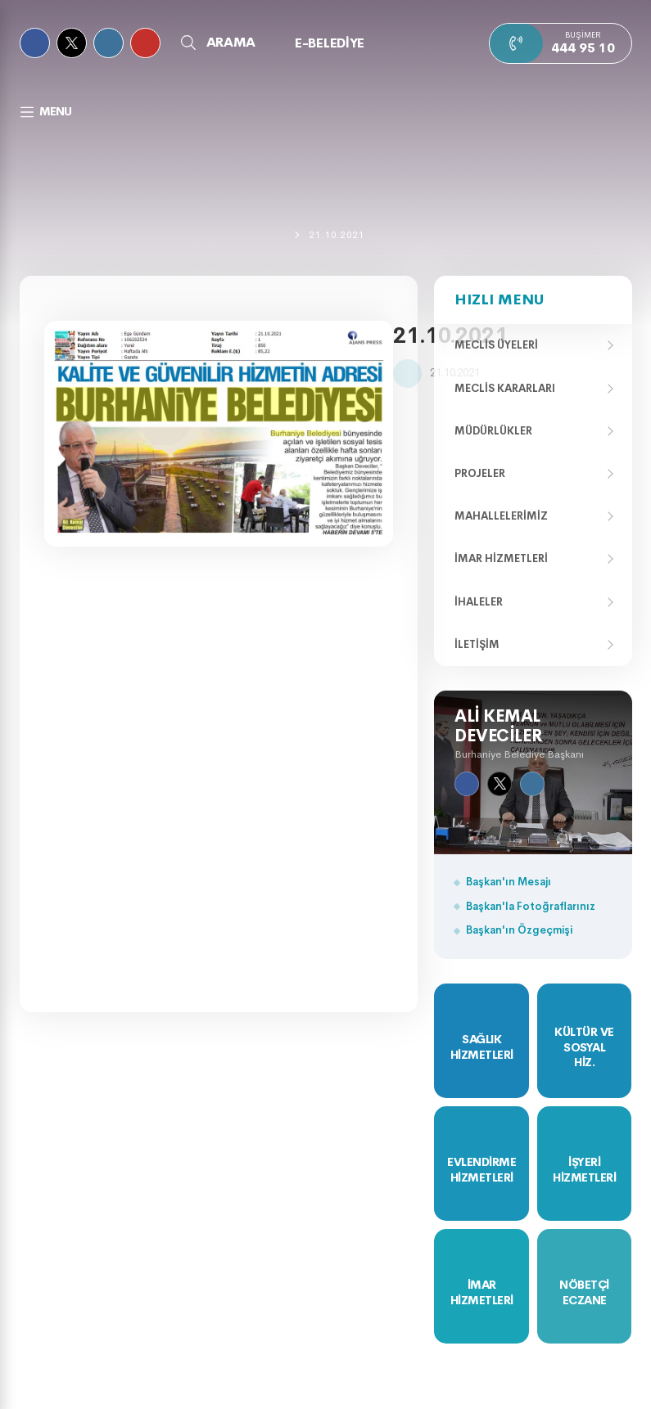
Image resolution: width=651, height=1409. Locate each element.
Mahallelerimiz (501, 516)
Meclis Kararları (504, 388)
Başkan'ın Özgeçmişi (519, 930)
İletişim (477, 644)
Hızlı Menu (499, 299)
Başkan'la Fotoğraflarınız (530, 906)
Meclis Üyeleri (496, 345)
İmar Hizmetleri (501, 558)
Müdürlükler (493, 431)
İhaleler (478, 602)
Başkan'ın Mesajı (508, 882)
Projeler (479, 473)
